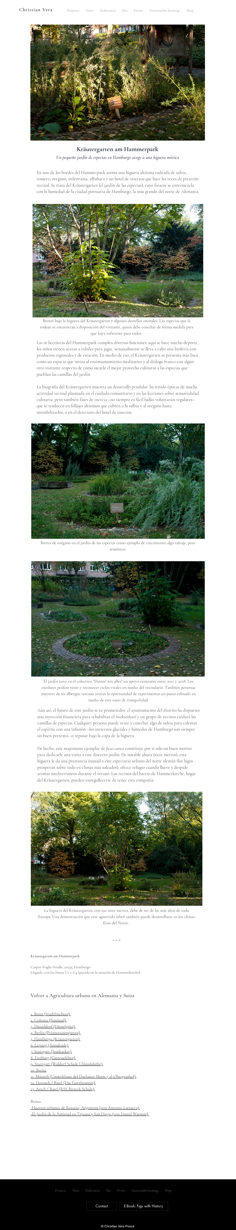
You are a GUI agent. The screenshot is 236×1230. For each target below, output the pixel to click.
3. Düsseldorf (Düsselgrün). (53, 1026)
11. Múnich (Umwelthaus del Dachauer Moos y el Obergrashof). (83, 1076)
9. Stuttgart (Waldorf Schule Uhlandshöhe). (67, 1064)
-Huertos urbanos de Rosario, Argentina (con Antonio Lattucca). (85, 1107)
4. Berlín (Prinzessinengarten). (56, 1032)
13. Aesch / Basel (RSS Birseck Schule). (63, 1089)
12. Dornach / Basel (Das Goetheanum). (63, 1082)
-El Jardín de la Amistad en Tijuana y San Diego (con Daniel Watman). (90, 1114)
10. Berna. (39, 1070)
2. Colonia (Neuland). (49, 1020)
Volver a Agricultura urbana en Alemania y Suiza (82, 995)
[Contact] (101, 1206)
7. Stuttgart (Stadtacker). (51, 1051)
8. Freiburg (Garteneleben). (53, 1057)
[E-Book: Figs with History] (143, 1206)
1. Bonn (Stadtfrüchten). (51, 1014)
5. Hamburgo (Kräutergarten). (55, 1039)
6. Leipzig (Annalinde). (50, 1045)
